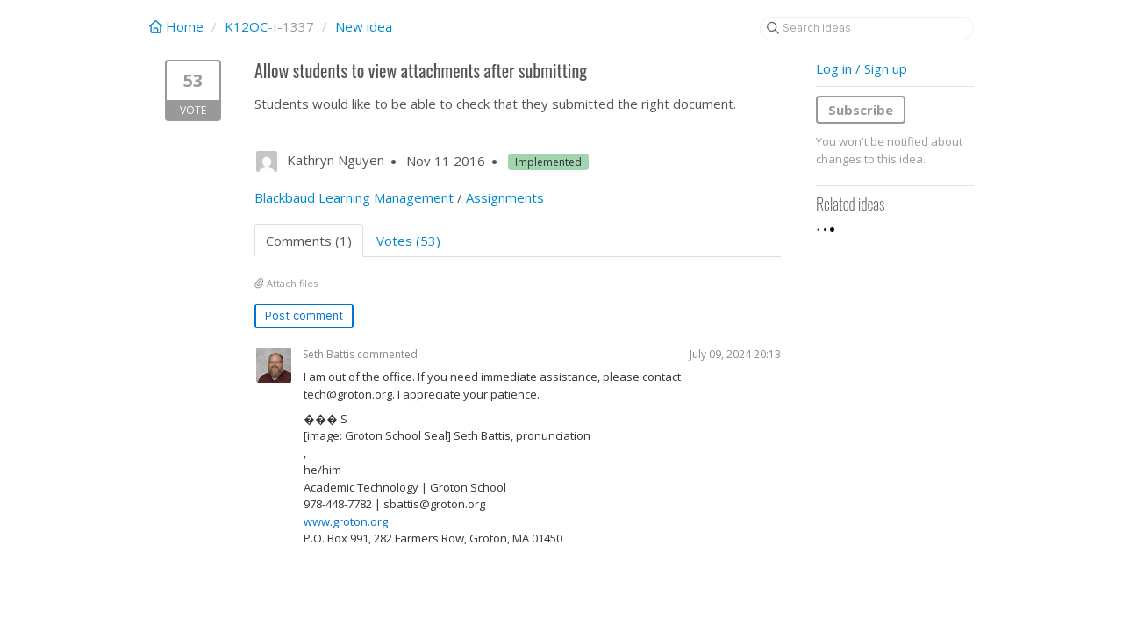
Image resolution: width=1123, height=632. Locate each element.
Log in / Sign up (861, 68)
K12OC (246, 26)
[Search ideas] (867, 28)
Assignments (505, 197)
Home (178, 26)
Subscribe (860, 109)
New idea (363, 26)
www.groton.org (346, 521)
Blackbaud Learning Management (354, 197)
